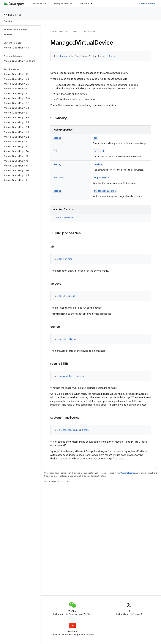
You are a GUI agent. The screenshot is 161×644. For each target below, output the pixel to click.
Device (112, 56)
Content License (127, 473)
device (98, 164)
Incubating (61, 56)
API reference (13, 15)
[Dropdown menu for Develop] (93, 3)
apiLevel (99, 151)
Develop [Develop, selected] (84, 3)
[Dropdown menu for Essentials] (47, 3)
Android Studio (147, 3)
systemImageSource (105, 190)
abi (96, 137)
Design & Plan (61, 3)
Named (70, 217)
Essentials (37, 3)
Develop (75, 31)
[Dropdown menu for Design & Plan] (72, 3)
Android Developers (59, 31)
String (57, 137)
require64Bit (101, 177)
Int (55, 151)
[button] (19, 47)
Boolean (58, 177)
